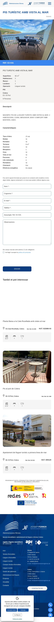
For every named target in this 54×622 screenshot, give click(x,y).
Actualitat (6, 582)
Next (52, 40)
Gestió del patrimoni (9, 572)
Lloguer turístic (8, 561)
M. (32, 561)
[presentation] (17, 260)
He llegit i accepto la (18, 252)
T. (33, 559)
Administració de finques (11, 575)
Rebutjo (23, 610)
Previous (2, 40)
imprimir (48, 16)
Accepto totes (11, 610)
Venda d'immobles (9, 554)
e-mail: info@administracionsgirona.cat (38, 564)
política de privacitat (24, 252)
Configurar (17, 615)
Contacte (6, 586)
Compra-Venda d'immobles (12, 565)
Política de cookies (17, 619)
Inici (4, 551)
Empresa (6, 579)
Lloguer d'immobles (9, 558)
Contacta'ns (37, 590)
